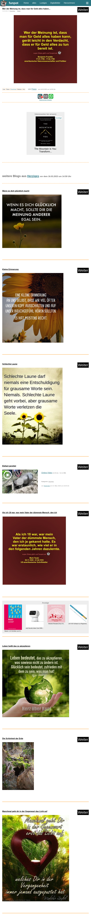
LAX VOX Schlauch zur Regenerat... (77, 623)
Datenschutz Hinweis (45, 100)
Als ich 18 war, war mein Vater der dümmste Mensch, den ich (29, 513)
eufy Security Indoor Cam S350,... (35, 628)
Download (13, 89)
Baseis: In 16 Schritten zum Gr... (13, 631)
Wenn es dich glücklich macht (15, 191)
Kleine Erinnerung (10, 269)
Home (26, 3)
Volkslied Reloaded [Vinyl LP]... (56, 623)
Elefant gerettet (9, 466)
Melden (19, 89)
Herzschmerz (69, 3)
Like (4, 89)
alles (34, 3)
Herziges (12, 11)
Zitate (18, 11)
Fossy (34, 89)
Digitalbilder (55, 3)
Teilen (8, 89)
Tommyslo (47, 486)
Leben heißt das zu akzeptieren (16, 646)
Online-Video (46, 473)
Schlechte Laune (9, 364)
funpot (13, 3)
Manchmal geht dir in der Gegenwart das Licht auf (24, 811)
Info (24, 89)
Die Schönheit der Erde (12, 738)
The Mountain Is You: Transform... (45, 150)
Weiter (83, 10)
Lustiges (43, 3)
